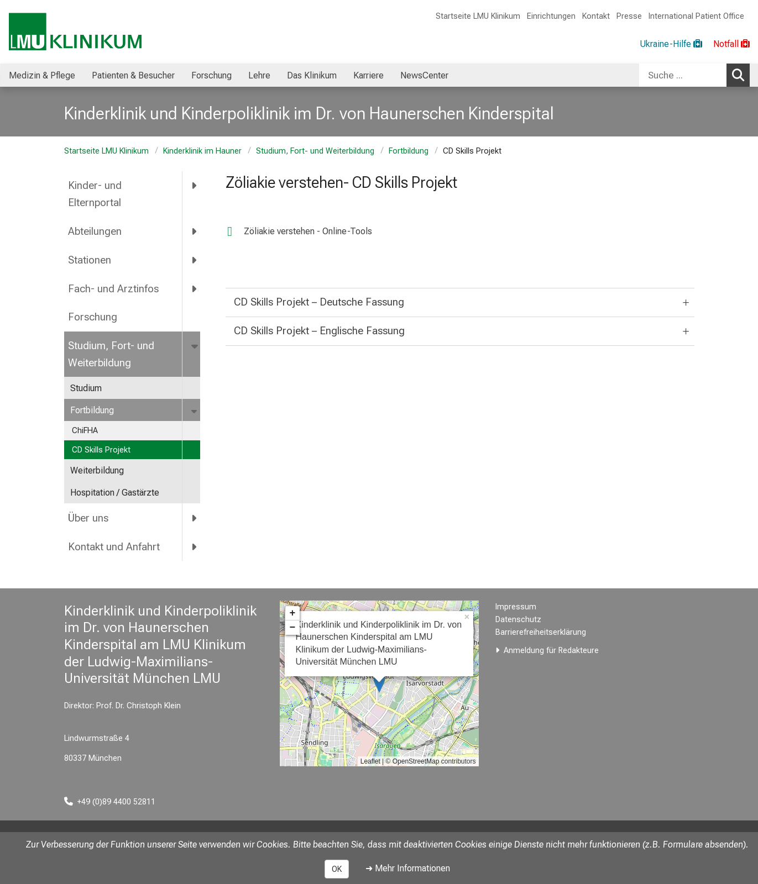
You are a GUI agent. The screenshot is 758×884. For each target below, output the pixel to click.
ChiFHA (85, 430)
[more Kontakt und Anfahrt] (195, 546)
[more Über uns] (195, 517)
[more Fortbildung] (195, 411)
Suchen (741, 74)
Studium (86, 388)
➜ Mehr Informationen (407, 868)
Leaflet (370, 761)
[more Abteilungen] (195, 231)
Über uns (88, 518)
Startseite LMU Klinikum (478, 16)
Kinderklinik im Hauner (202, 151)
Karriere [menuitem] (368, 75)
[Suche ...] (682, 75)
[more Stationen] (195, 259)
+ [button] (293, 613)
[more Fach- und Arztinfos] (195, 288)
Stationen (89, 260)
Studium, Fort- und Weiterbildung (315, 151)
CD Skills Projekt (101, 450)
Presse (629, 16)
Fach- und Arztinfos (113, 288)
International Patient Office (696, 16)
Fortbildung (408, 151)
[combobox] (694, 75)
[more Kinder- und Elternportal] (195, 185)
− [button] (293, 627)
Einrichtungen (551, 16)
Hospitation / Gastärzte (114, 492)
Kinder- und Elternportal (95, 194)
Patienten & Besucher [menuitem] (133, 75)
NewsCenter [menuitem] (424, 75)
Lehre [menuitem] (259, 75)
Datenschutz (518, 619)
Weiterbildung (97, 470)
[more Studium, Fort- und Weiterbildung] (195, 346)
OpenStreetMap (416, 761)
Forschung (92, 317)
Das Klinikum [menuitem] (312, 75)
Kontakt (596, 16)
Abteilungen (95, 231)
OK (337, 869)
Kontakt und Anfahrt (114, 546)
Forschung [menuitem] (211, 75)
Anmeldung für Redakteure (551, 650)
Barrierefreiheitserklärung (540, 632)
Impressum (515, 607)
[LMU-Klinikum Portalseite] (75, 32)
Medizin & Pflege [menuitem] (42, 75)
